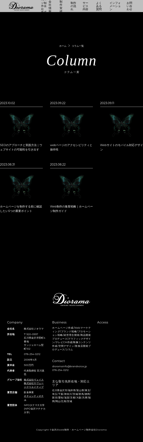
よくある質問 (99, 6)
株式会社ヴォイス (34, 379)
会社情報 (50, 6)
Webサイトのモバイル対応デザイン (121, 147)
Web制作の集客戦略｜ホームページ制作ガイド (71, 209)
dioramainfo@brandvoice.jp (69, 366)
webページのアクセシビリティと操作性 (71, 147)
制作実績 (61, 6)
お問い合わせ (129, 6)
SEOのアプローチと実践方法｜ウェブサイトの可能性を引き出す (21, 147)
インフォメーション (115, 6)
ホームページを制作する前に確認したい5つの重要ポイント (21, 209)
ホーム (62, 45)
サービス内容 (85, 6)
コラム (69, 349)
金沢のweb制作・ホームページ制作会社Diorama (79, 429)
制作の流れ (73, 6)
